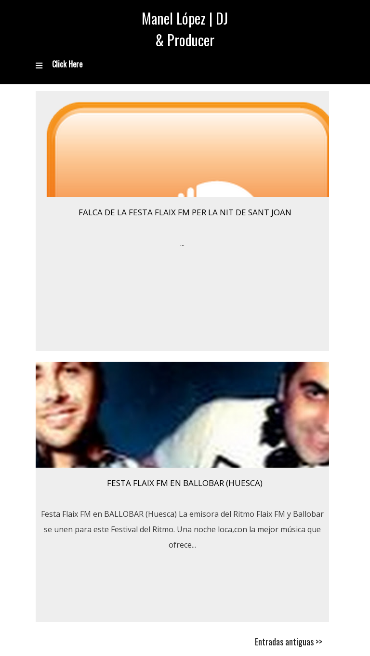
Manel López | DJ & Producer (185, 29)
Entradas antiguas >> (288, 641)
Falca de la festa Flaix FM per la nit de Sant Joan (185, 212)
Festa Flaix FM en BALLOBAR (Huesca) (185, 482)
